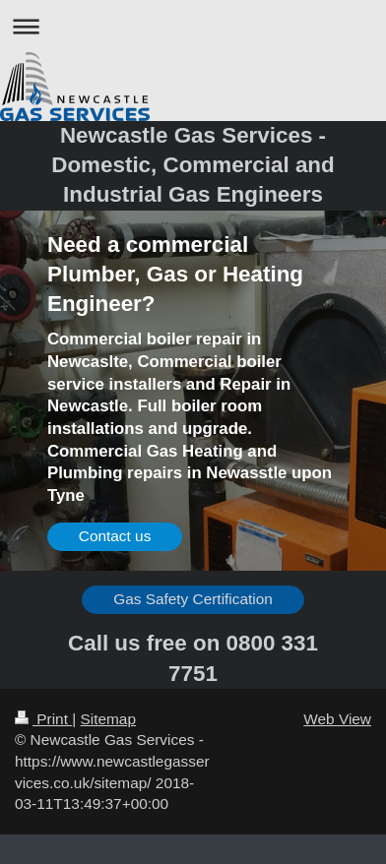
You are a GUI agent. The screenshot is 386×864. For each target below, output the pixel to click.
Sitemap (107, 718)
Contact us (115, 535)
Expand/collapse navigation (193, 26)
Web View (337, 718)
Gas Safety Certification (193, 598)
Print (43, 718)
